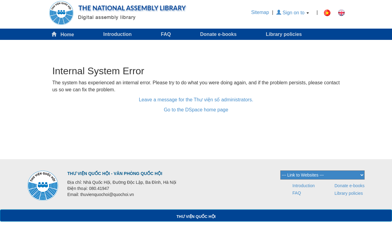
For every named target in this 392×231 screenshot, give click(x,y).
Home (62, 34)
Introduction (117, 34)
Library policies (284, 34)
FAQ (166, 34)
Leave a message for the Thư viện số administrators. (196, 99)
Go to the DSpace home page (196, 109)
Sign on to (292, 12)
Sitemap (260, 12)
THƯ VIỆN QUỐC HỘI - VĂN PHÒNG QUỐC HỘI (114, 173)
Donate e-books (218, 34)
